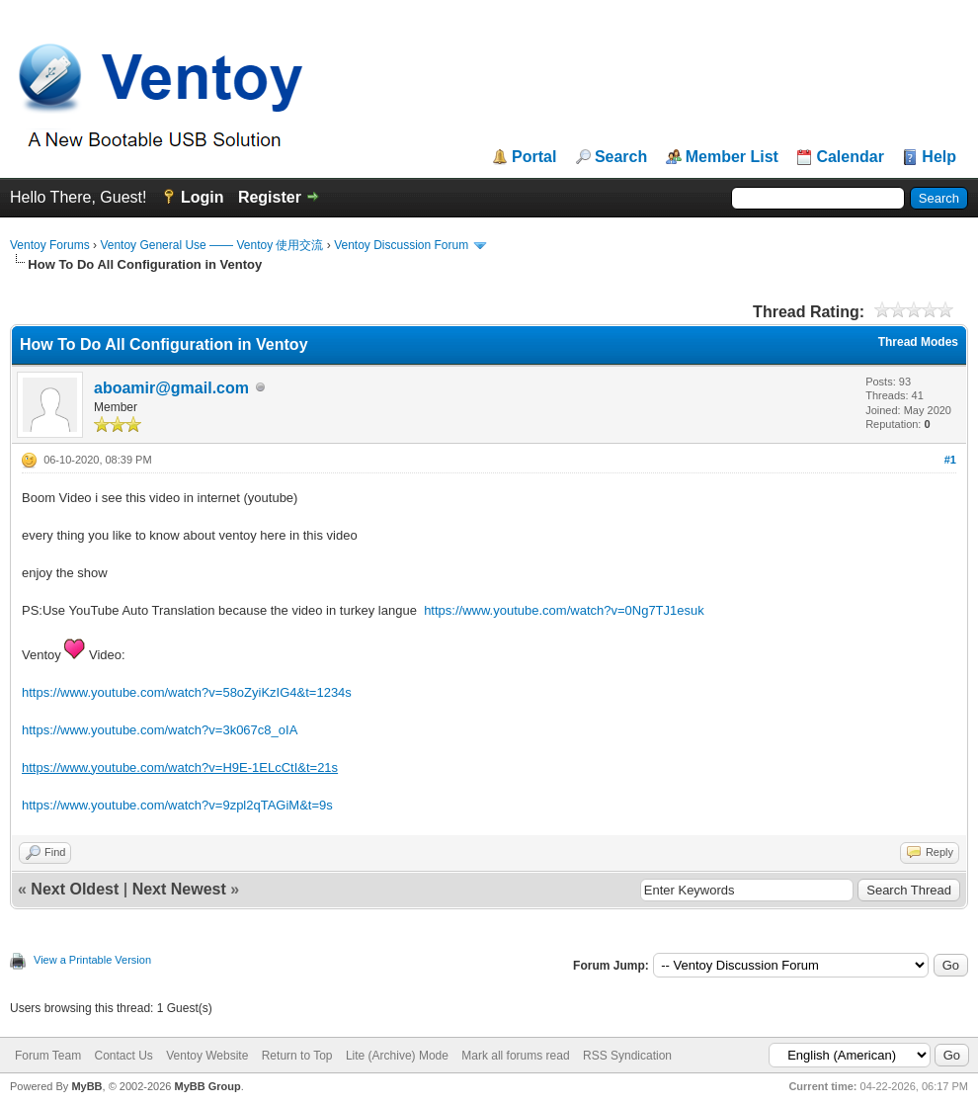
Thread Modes (918, 342)
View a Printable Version (92, 960)
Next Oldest (75, 889)
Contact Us (123, 1056)
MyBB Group (207, 1086)
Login (202, 197)
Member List (732, 157)
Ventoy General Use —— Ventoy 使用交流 (211, 245)
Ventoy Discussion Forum (401, 245)
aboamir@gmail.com (171, 388)
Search (621, 157)
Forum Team (48, 1056)
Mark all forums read (515, 1056)
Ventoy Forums (50, 245)
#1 (950, 460)
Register (269, 197)
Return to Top (297, 1056)
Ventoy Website (207, 1056)
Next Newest (179, 889)
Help (939, 157)
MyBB (86, 1086)
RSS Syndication (627, 1056)
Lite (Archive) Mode (397, 1056)
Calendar (849, 157)
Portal (534, 157)
